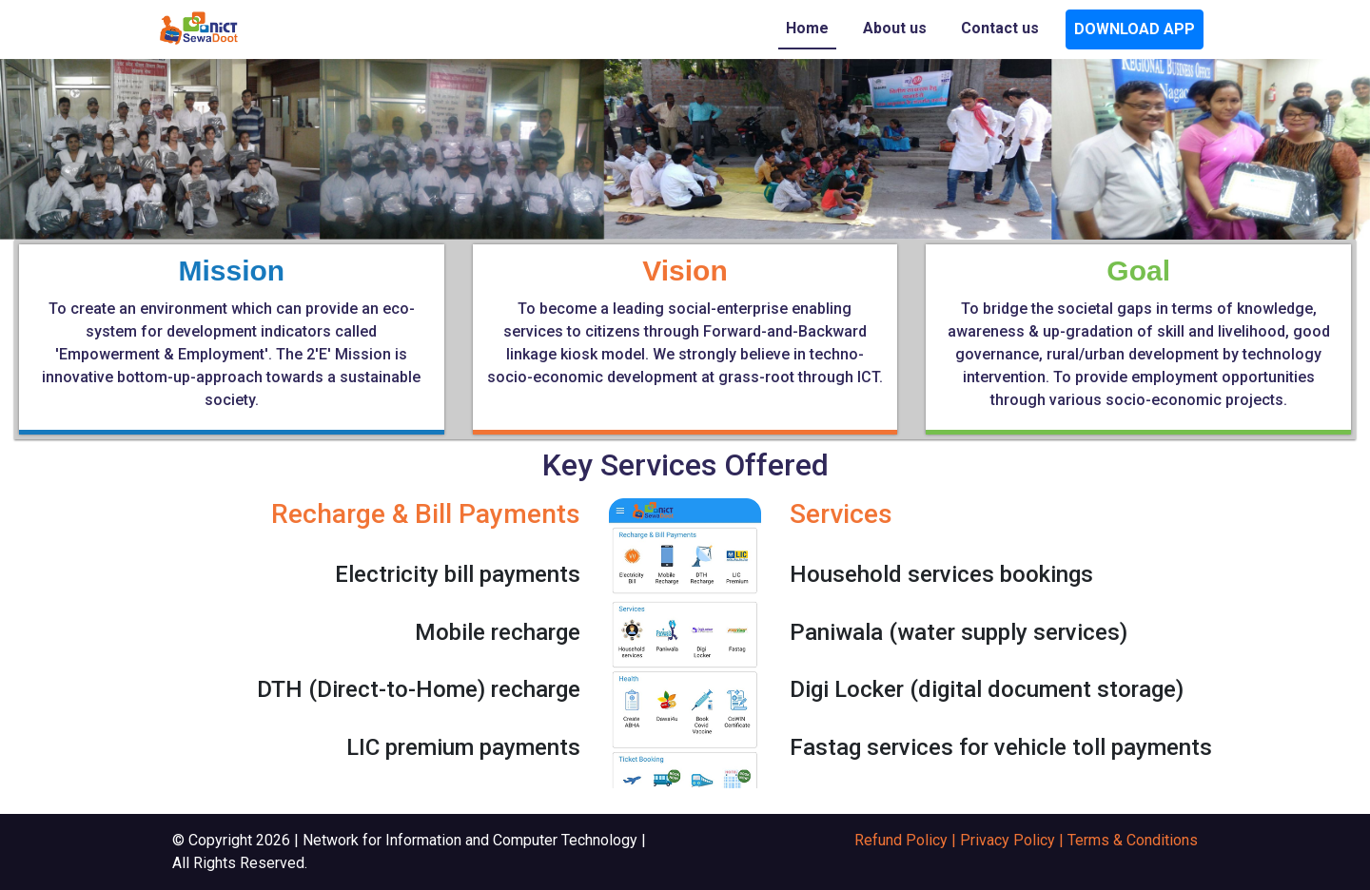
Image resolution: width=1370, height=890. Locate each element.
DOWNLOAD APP (1134, 29)
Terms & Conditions (1132, 840)
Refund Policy (901, 840)
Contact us (1000, 28)
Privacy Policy (1007, 840)
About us (895, 28)
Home (807, 28)
